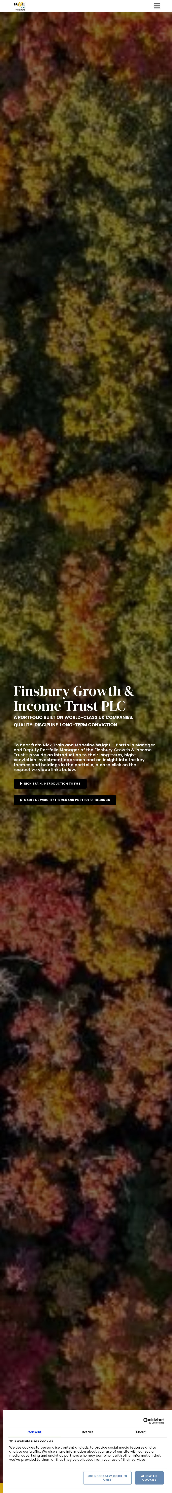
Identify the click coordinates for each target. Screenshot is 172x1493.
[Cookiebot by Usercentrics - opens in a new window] (146, 1421)
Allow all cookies (149, 1478)
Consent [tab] (34, 1432)
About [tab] (141, 1432)
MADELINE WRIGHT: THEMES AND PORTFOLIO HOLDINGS (67, 800)
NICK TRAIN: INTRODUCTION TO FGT (52, 784)
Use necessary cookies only (107, 1478)
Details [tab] (87, 1432)
